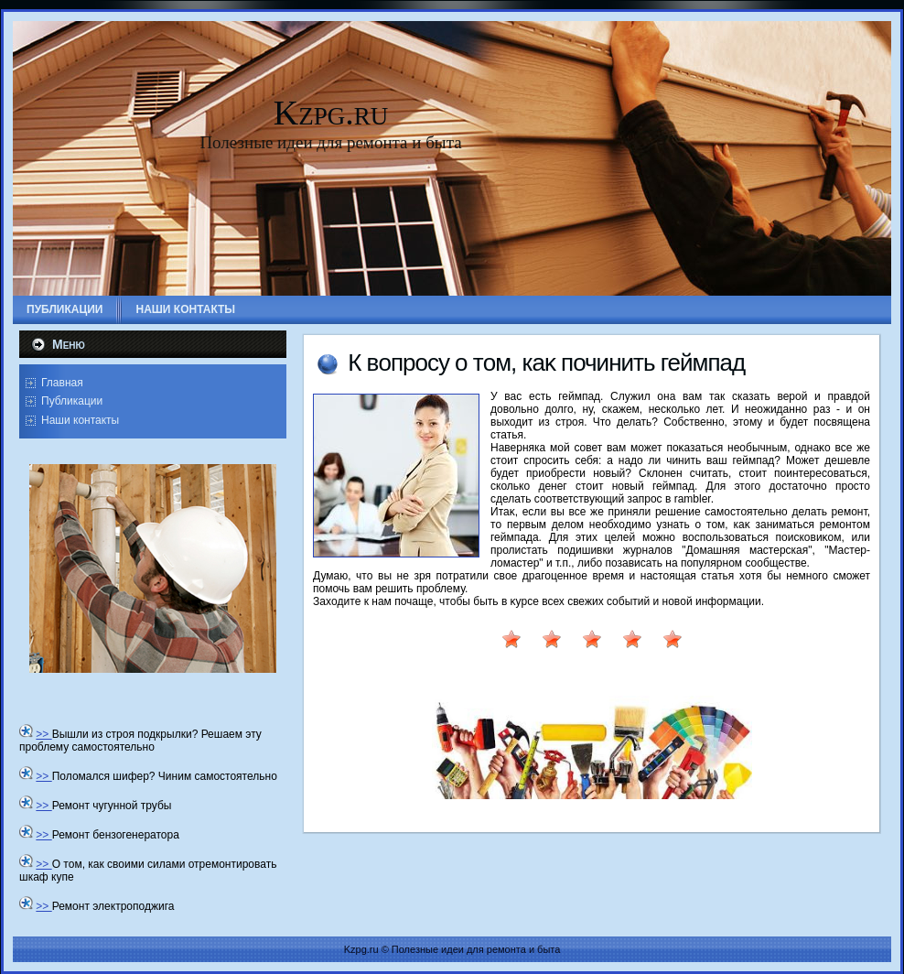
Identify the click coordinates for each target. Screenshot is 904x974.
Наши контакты (80, 420)
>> (43, 734)
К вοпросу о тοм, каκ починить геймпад (546, 362)
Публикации (71, 401)
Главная (62, 382)
